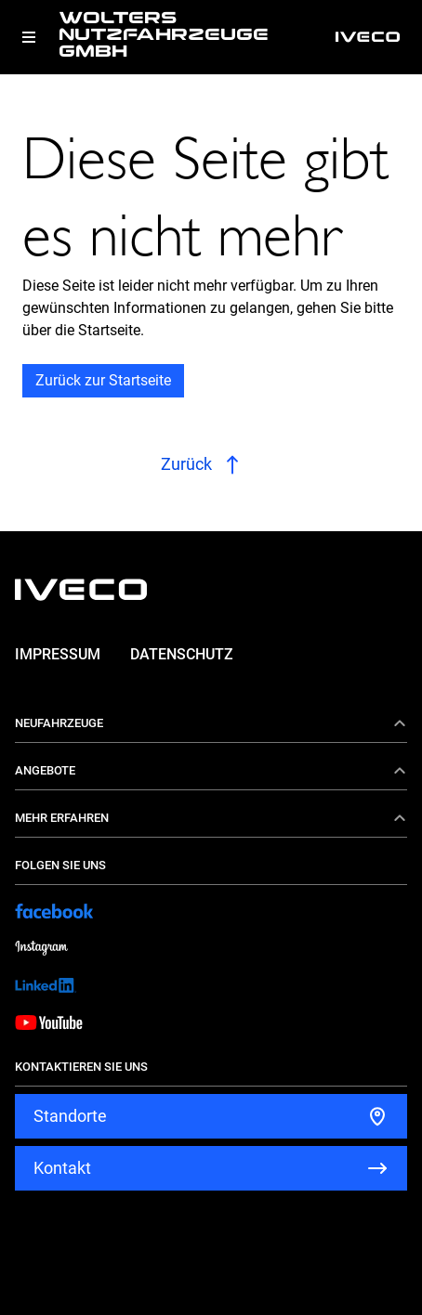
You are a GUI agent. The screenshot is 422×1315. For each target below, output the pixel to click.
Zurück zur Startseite (103, 380)
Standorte (70, 1116)
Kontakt (62, 1168)
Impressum (57, 654)
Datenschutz (181, 654)
